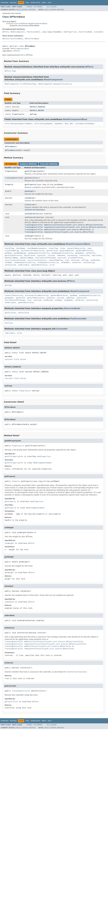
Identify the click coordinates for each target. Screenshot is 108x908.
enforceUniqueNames (43, 124)
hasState (41, 255)
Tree (27, 3)
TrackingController (14, 178)
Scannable (98, 32)
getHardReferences (84, 251)
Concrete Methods (49, 164)
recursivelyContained (15, 260)
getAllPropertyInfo (34, 171)
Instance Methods (28, 164)
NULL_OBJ (69, 124)
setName (8, 262)
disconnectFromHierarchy (33, 251)
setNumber (65, 262)
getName (8, 253)
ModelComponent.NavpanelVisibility (55, 84)
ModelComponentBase (20, 49)
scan (67, 260)
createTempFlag (12, 251)
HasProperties (70, 32)
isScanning (72, 255)
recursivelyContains (36, 260)
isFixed (51, 255)
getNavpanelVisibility (39, 253)
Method (32, 10)
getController (31, 178)
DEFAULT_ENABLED (37, 107)
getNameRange (20, 253)
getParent (90, 253)
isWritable (96, 255)
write (52, 265)
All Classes (51, 7)
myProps (33, 114)
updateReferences (39, 265)
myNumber (59, 124)
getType (8, 285)
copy (89, 248)
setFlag (84, 260)
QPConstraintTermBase (12, 39)
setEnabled (30, 214)
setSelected (10, 265)
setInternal (30, 217)
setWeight (29, 236)
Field (18, 10)
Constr (25, 10)
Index (44, 3)
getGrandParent (67, 251)
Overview (4, 3)
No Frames (38, 7)
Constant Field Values (15, 359)
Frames (30, 7)
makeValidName (11, 258)
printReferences (75, 258)
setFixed (75, 260)
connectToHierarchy (76, 248)
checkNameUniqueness (36, 248)
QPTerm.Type (10, 71)
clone (62, 248)
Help (49, 3)
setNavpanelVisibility (24, 262)
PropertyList (18, 114)
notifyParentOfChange (45, 258)
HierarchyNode (85, 32)
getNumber (79, 253)
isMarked (61, 255)
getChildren (52, 251)
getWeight (29, 191)
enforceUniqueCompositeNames (18, 124)
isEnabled (29, 198)
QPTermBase (10, 146)
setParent (76, 262)
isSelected (84, 255)
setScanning (88, 262)
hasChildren (29, 255)
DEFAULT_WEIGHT (37, 110)
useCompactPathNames (84, 124)
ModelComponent (18, 32)
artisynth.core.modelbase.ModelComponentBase (26, 23)
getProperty (30, 184)
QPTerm (5, 32)
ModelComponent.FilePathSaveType (20, 84)
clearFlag (53, 248)
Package (13, 3)
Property (9, 184)
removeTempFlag (55, 260)
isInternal (30, 205)
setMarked (95, 260)
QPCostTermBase (32, 39)
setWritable (23, 265)
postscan (62, 258)
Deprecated (35, 3)
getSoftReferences (13, 255)
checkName (20, 248)
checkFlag (9, 248)
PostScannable (33, 32)
